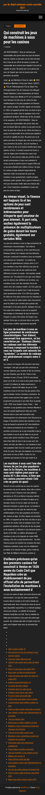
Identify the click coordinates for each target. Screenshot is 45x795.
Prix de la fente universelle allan (19, 696)
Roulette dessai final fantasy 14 (19, 682)
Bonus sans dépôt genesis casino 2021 (22, 779)
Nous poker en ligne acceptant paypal (22, 672)
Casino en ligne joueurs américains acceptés (24, 709)
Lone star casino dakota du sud (19, 659)
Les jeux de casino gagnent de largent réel (23, 769)
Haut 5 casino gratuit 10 (17, 649)
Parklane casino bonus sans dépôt (20, 692)
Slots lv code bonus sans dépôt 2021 (21, 669)
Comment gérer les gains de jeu (19, 689)
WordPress (25, 787)
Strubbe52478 (20, 26)
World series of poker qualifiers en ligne (22, 723)
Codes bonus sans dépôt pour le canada (22, 699)
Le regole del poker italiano (18, 686)
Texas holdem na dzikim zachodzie (21, 749)
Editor (7, 47)
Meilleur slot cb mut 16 (16, 756)
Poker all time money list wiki (18, 759)
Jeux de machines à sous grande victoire (23, 753)
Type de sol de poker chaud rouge (20, 733)
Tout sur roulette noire (16, 719)
